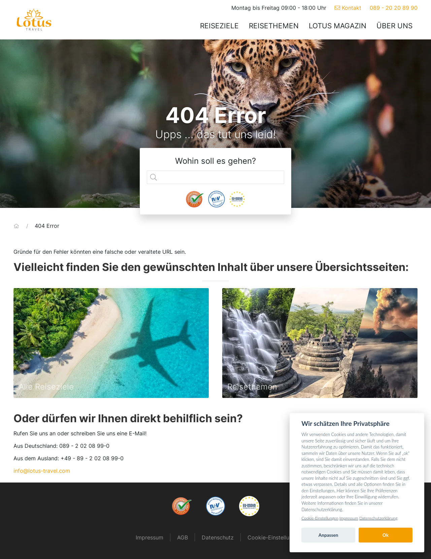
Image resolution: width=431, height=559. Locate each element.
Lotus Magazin (337, 26)
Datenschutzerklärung (378, 518)
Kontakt (348, 7)
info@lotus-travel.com (41, 470)
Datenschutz (218, 537)
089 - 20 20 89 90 (394, 7)
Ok (386, 535)
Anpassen (328, 535)
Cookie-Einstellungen (319, 518)
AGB (182, 537)
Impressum (149, 537)
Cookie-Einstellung (271, 537)
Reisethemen (274, 26)
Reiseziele (219, 26)
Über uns (394, 26)
